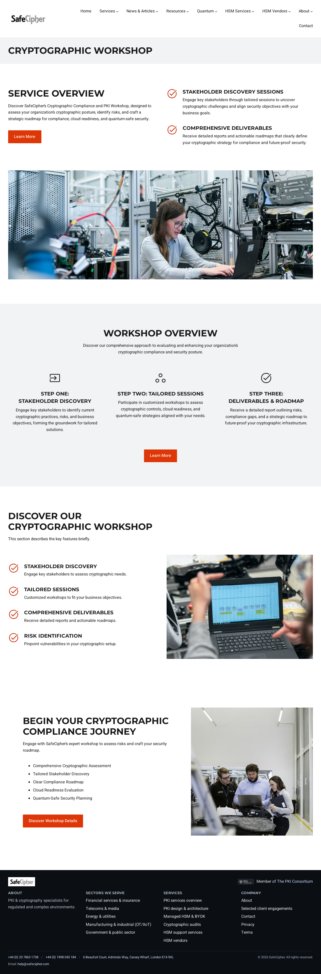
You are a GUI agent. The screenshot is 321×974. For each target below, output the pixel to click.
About (246, 900)
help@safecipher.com (33, 964)
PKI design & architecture (186, 909)
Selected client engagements (266, 909)
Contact (248, 916)
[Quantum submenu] (216, 11)
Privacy (247, 925)
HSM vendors (175, 940)
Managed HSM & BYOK (184, 916)
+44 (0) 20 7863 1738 (23, 957)
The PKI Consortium (295, 881)
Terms (247, 932)
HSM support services (183, 932)
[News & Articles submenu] (157, 11)
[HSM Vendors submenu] (289, 11)
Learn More (24, 137)
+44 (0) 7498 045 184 (61, 957)
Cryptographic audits (182, 925)
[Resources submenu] (187, 11)
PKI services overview (183, 900)
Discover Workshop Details (53, 821)
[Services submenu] (117, 11)
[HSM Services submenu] (253, 11)
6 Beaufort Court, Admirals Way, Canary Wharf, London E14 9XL (128, 957)
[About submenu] (311, 11)
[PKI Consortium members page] (246, 882)
